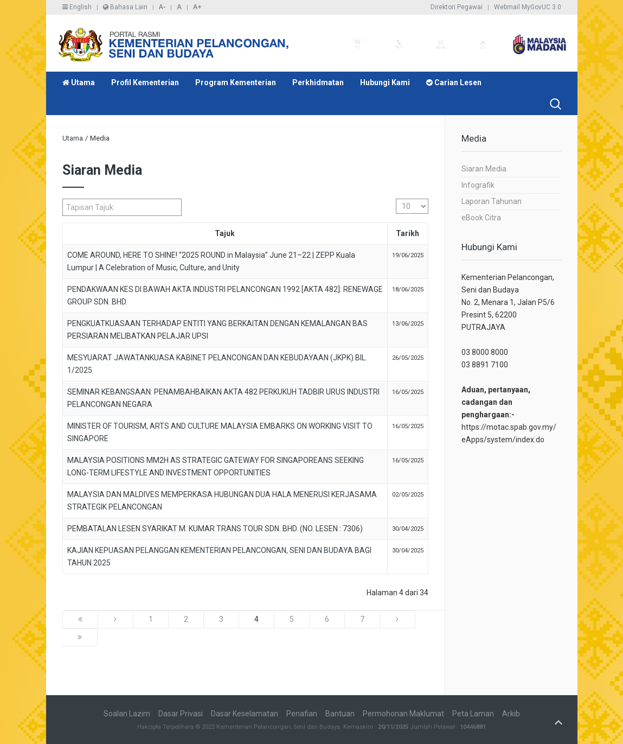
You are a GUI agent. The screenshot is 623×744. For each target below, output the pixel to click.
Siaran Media (483, 168)
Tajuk (225, 233)
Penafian (301, 713)
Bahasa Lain (125, 7)
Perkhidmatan (318, 82)
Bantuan (340, 713)
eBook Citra (481, 217)
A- (162, 7)
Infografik (477, 185)
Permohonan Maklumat (403, 713)
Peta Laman (473, 713)
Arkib (511, 713)
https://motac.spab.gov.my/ (508, 427)
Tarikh (407, 233)
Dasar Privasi (180, 713)
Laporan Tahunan (491, 201)
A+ (197, 7)
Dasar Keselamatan (244, 713)
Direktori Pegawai (457, 7)
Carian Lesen (453, 82)
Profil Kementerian (145, 82)
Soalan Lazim (127, 713)
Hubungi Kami (385, 82)
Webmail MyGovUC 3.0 (527, 7)
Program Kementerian (235, 82)
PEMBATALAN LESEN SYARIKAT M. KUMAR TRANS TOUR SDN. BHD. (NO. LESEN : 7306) (215, 528)
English (77, 7)
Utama (78, 82)
